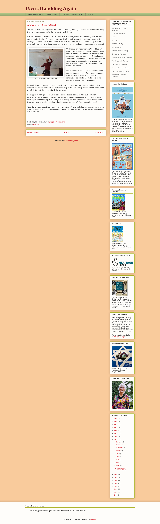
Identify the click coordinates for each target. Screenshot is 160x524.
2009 (116, 495)
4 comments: (61, 122)
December (119, 442)
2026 (116, 419)
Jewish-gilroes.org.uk (119, 337)
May (117, 459)
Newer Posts (33, 132)
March (118, 465)
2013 (116, 483)
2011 (116, 489)
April (117, 462)
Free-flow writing (52, 14)
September (120, 448)
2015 (116, 477)
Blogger (93, 519)
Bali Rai (36, 125)
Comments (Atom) (71, 141)
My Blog (90, 14)
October (119, 445)
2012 (116, 486)
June (117, 457)
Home (66, 132)
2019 (116, 433)
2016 (116, 474)
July (117, 454)
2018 (116, 436)
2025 (116, 421)
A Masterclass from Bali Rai (41, 25)
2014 (116, 480)
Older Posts (99, 132)
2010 (116, 492)
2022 (116, 424)
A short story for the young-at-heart (72, 14)
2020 (116, 430)
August (118, 451)
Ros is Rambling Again (51, 8)
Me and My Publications (35, 14)
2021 (116, 427)
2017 (116, 439)
